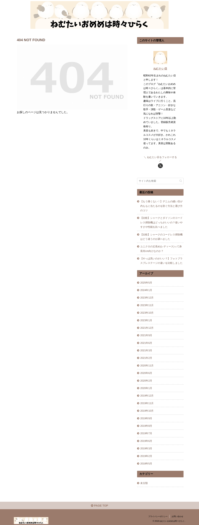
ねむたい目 (160, 68)
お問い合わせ (177, 516)
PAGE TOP (99, 505)
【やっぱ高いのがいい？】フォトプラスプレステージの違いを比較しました (161, 260)
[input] (160, 181)
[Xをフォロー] (160, 165)
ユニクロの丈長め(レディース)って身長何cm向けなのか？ (161, 248)
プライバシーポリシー (158, 516)
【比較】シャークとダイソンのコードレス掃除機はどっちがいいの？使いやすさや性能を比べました (161, 222)
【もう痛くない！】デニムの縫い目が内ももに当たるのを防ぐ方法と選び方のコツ (161, 206)
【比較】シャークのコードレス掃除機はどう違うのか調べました (161, 236)
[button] (180, 180)
